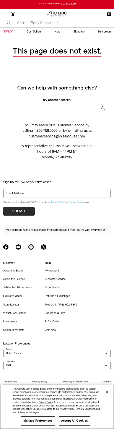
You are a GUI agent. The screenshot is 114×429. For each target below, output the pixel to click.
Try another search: (57, 100)
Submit (19, 211)
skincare (79, 31)
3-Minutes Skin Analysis (17, 287)
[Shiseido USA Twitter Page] (43, 247)
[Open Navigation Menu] (5, 14)
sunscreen (104, 31)
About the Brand (13, 271)
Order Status (52, 287)
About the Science (14, 279)
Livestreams (10, 321)
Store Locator (11, 305)
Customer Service (55, 279)
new (57, 31)
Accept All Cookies (74, 420)
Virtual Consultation (14, 313)
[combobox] (60, 23)
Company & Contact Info (75, 381)
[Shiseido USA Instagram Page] (31, 247)
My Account (52, 271)
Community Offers (13, 330)
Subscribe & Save (55, 313)
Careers (107, 381)
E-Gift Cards (52, 321)
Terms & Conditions (85, 409)
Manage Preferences (37, 420)
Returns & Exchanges (57, 296)
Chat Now (50, 330)
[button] (109, 13)
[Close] (107, 391)
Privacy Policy (57, 202)
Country (9, 349)
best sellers (34, 31)
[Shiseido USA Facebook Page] (5, 247)
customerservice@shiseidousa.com (57, 136)
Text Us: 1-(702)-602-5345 (61, 305)
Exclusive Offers (12, 296)
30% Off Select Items (57, 4)
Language (10, 361)
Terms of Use (10, 381)
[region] (57, 407)
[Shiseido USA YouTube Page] (18, 247)
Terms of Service (76, 202)
